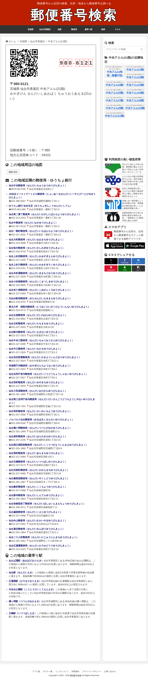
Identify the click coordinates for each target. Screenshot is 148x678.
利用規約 (75, 671)
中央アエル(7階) (115, 100)
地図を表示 (13, 172)
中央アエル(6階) (135, 92)
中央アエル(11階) (114, 115)
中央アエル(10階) (135, 108)
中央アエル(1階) (135, 69)
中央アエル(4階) (135, 85)
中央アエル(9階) (115, 108)
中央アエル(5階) (115, 92)
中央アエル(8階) (135, 100)
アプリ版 (36, 671)
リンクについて (62, 671)
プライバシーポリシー (91, 671)
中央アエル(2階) (135, 77)
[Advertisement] (50, 124)
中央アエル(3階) (115, 85)
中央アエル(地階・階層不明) (115, 73)
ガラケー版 (47, 671)
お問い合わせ (110, 671)
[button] (142, 49)
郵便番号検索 (74, 15)
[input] (124, 49)
